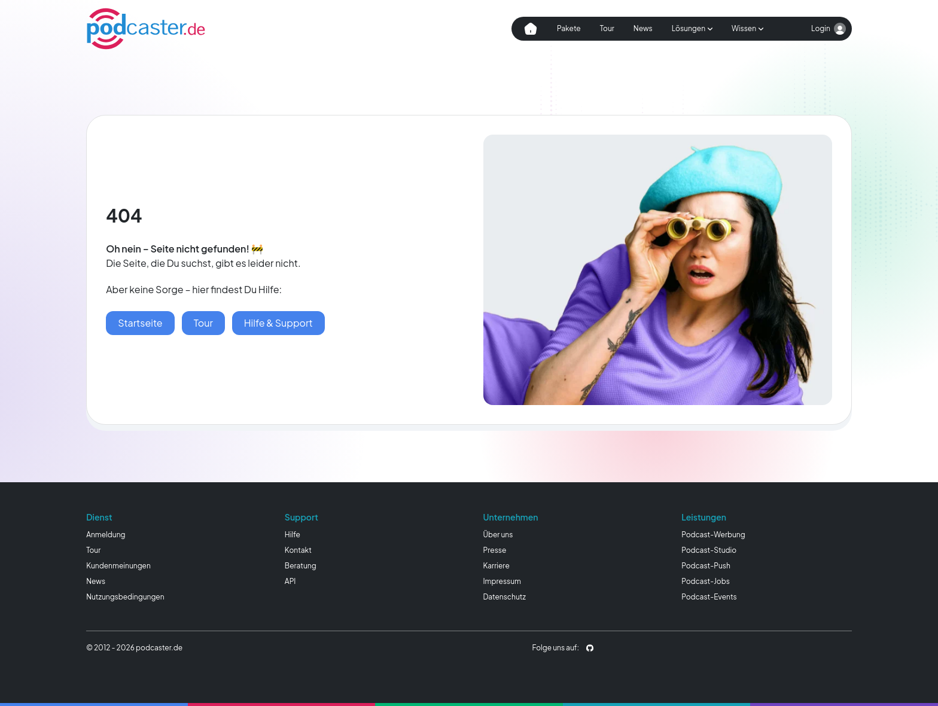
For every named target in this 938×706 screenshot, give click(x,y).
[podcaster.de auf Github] (589, 648)
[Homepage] (146, 28)
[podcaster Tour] (203, 323)
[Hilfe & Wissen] (278, 323)
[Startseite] (140, 323)
